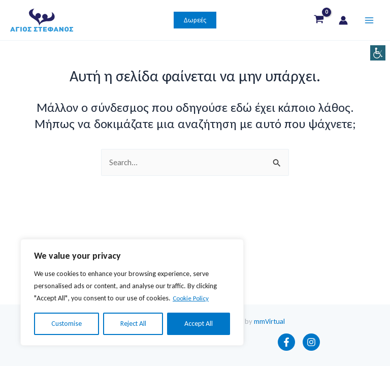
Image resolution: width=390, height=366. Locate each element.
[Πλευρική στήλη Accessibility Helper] (378, 53)
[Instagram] (311, 342)
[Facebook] (286, 342)
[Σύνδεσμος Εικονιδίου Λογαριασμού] (343, 22)
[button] (195, 23)
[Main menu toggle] (369, 23)
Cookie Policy (192, 298)
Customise (66, 323)
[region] (132, 292)
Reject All (133, 323)
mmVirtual (269, 321)
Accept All (198, 323)
